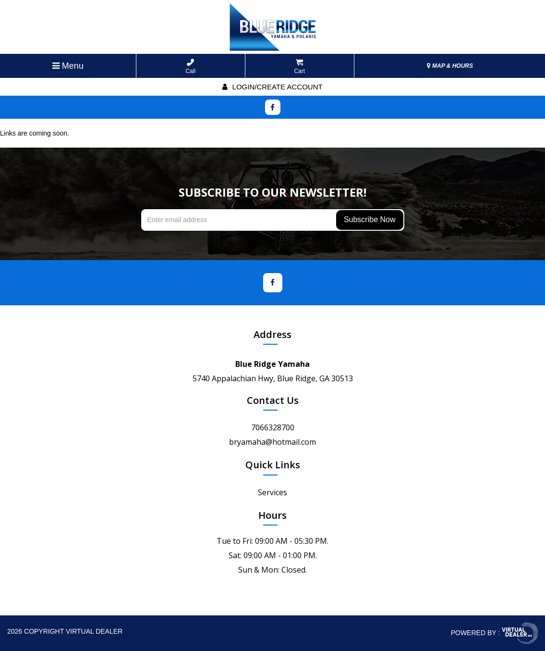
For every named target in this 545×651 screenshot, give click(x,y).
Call (190, 67)
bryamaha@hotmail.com (272, 442)
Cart (299, 67)
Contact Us (273, 400)
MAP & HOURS (450, 66)
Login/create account (272, 87)
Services (272, 492)
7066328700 (272, 427)
